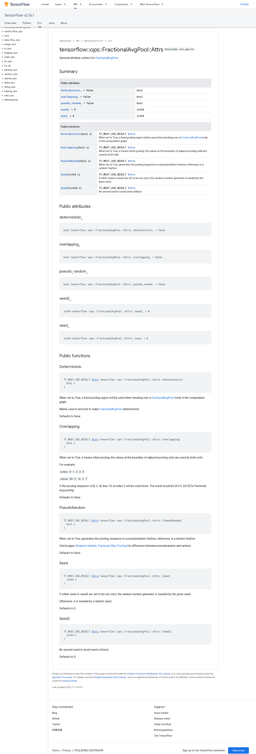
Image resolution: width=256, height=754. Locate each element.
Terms (55, 750)
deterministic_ (71, 90)
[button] (23, 27)
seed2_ (65, 109)
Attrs (131, 134)
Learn (58, 4)
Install (45, 4)
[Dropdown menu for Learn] (66, 4)
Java (51, 23)
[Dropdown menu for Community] (132, 4)
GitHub (244, 4)
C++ (110, 40)
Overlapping (69, 147)
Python (27, 23)
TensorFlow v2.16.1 (19, 15)
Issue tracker (161, 712)
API (77, 40)
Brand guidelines (163, 730)
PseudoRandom (70, 161)
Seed (64, 174)
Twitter (56, 724)
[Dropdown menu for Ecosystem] (107, 4)
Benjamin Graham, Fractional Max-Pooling (101, 545)
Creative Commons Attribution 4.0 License (148, 673)
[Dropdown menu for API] (81, 4)
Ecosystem (96, 4)
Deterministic (70, 134)
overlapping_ (70, 96)
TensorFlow (65, 40)
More (64, 23)
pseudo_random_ (71, 103)
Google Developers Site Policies (109, 677)
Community (121, 4)
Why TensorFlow (149, 4)
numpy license (69, 680)
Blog (54, 712)
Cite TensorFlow (163, 735)
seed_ (64, 116)
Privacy (67, 750)
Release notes (162, 718)
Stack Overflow (162, 724)
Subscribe (238, 750)
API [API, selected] (75, 4)
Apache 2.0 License (62, 677)
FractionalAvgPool (106, 58)
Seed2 (65, 188)
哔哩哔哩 (57, 730)
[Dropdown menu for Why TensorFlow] (163, 4)
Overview (10, 23)
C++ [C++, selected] (39, 23)
